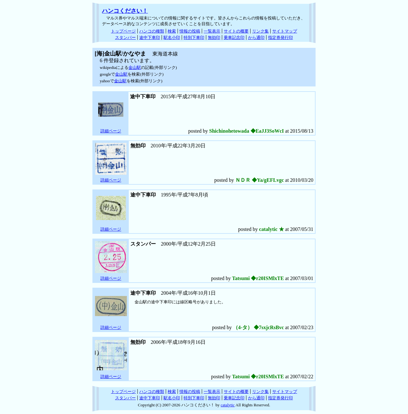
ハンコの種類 (151, 31)
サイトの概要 (236, 31)
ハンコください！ (125, 11)
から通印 (256, 37)
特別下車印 (194, 37)
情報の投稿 (189, 31)
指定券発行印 (280, 37)
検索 (172, 31)
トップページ (123, 31)
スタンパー (125, 37)
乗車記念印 (234, 37)
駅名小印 (172, 37)
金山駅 (134, 67)
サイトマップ (284, 31)
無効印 (214, 37)
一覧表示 (212, 31)
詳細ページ (110, 131)
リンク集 (260, 31)
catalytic (228, 405)
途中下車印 (149, 37)
